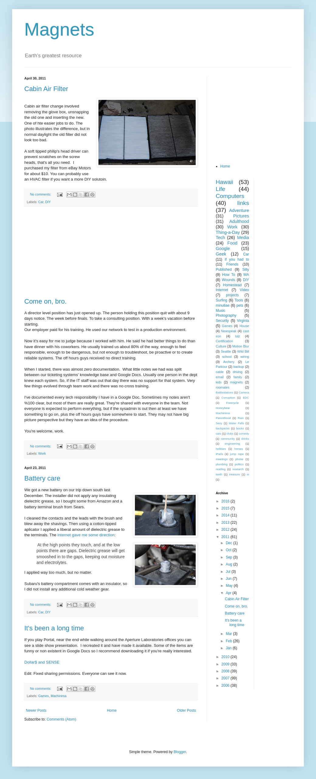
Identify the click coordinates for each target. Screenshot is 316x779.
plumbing (222, 464)
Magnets (59, 29)
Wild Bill (243, 351)
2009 (226, 664)
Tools (239, 300)
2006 (226, 685)
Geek (221, 254)
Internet (222, 290)
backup (238, 366)
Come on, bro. (45, 301)
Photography (226, 315)
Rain (241, 418)
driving (237, 372)
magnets (236, 382)
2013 (226, 522)
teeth (219, 474)
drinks (245, 438)
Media (243, 237)
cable (220, 372)
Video (244, 290)
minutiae (222, 305)
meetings (222, 459)
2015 (226, 508)
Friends (232, 264)
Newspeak (228, 331)
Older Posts (186, 710)
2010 (226, 657)
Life (220, 189)
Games (43, 696)
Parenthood (223, 418)
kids (219, 382)
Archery (229, 362)
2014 (226, 515)
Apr (229, 593)
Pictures (241, 215)
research (238, 469)
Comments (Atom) (61, 719)
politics (239, 464)
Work (42, 453)
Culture (221, 346)
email (220, 377)
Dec (229, 543)
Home (112, 710)
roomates (222, 387)
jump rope (237, 454)
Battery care (42, 478)
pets (239, 305)
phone (239, 459)
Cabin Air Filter (46, 89)
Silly (245, 269)
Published (224, 269)
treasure (234, 474)
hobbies (221, 448)
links (243, 203)
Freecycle (232, 402)
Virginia (243, 321)
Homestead (232, 285)
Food (232, 243)
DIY (48, 202)
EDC (246, 397)
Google (223, 248)
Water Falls (236, 423)
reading (220, 469)
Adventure (239, 210)
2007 (226, 678)
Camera (244, 392)
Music (220, 310)
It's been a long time (54, 628)
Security (222, 321)
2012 (226, 529)
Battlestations (224, 392)
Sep (229, 557)
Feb (229, 641)
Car (40, 202)
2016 (226, 501)
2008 (226, 671)
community (228, 438)
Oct (229, 550)
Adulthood (239, 221)
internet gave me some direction (86, 535)
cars (218, 433)
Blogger (179, 752)
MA (246, 275)
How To (228, 275)
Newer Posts (36, 710)
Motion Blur (240, 346)
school (227, 356)
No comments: (41, 194)
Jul (229, 571)
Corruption (228, 397)
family (237, 377)
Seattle (226, 351)
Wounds (228, 280)
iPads (219, 454)
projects (232, 295)
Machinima (59, 696)
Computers (230, 196)
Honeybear (223, 408)
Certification (224, 341)
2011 (226, 537)
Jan (229, 648)
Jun (229, 578)
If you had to (237, 259)
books (240, 428)
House (244, 326)
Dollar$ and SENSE (42, 662)
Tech (220, 237)
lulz (237, 336)
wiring (244, 356)
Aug (229, 564)
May (230, 585)
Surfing (221, 300)
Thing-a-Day (228, 232)
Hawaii (224, 182)
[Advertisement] (110, 252)
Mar (229, 634)
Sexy (219, 423)
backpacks (222, 428)
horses (238, 448)
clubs (230, 433)
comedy (244, 433)
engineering (232, 443)
